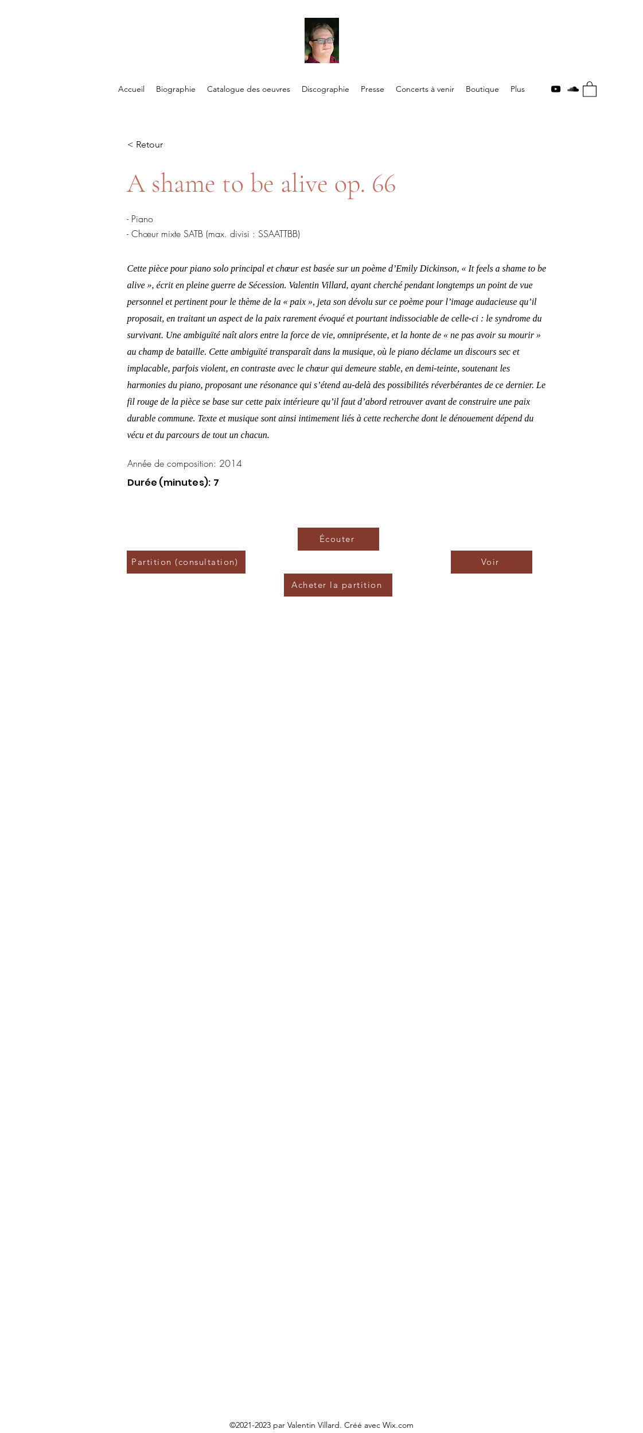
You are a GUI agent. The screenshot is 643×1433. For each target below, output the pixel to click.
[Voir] (491, 562)
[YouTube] (556, 89)
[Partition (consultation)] (186, 562)
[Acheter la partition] (338, 585)
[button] (590, 88)
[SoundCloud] (573, 89)
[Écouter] (338, 539)
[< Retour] (165, 145)
